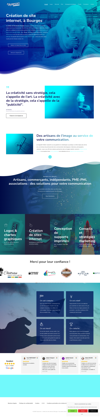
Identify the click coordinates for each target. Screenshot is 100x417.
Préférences (93, 410)
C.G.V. (43, 403)
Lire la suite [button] (44, 371)
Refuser (83, 410)
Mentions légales (12, 403)
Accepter (73, 410)
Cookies (37, 403)
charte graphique (54, 151)
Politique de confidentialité (26, 403)
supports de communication (76, 151)
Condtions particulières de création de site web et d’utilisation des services (66, 403)
